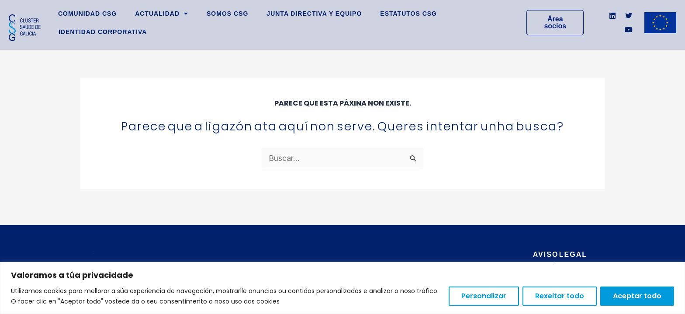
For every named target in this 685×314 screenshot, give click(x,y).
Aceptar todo (637, 296)
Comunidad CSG (87, 13)
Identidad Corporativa (103, 31)
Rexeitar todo (559, 296)
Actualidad (161, 13)
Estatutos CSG (408, 13)
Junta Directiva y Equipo (314, 13)
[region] (342, 288)
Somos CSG (227, 13)
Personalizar (483, 296)
